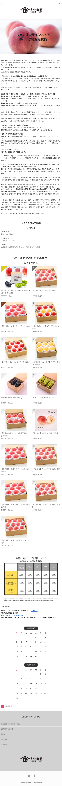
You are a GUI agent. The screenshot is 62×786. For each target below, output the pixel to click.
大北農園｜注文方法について (10, 240)
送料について (6, 734)
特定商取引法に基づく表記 (10, 724)
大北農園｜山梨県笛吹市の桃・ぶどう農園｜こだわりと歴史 (20, 247)
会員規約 (4, 739)
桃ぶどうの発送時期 (7, 234)
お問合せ (4, 744)
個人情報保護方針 (7, 729)
